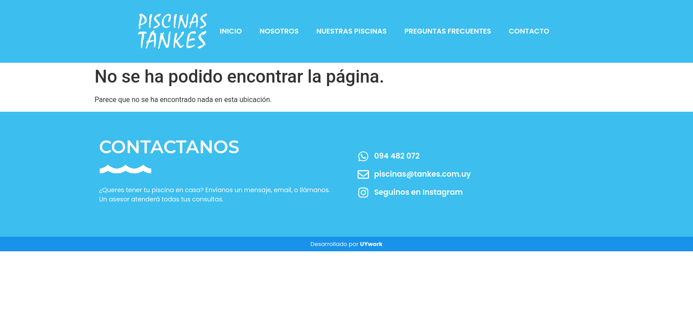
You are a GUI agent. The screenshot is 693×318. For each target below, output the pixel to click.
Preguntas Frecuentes (447, 31)
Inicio (231, 31)
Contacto (529, 31)
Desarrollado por (346, 244)
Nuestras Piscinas (351, 31)
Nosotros (278, 31)
